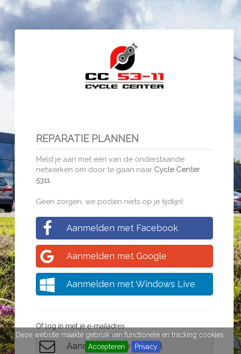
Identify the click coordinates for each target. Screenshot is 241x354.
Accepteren (106, 347)
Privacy (146, 347)
